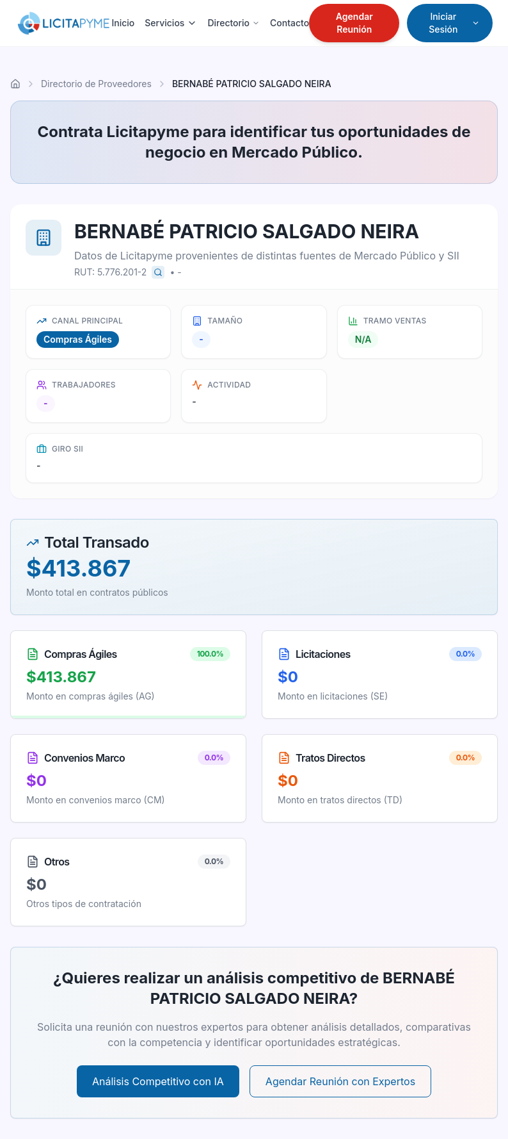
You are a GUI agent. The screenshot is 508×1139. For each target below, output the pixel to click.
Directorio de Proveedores (96, 83)
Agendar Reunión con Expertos (340, 1081)
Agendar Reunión (354, 23)
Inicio (122, 22)
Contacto (289, 22)
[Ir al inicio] (15, 84)
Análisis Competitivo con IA (158, 1081)
